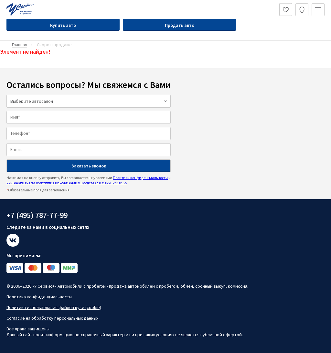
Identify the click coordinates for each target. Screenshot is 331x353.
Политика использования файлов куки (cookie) (53, 307)
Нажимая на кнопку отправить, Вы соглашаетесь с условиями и (88, 180)
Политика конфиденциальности (39, 297)
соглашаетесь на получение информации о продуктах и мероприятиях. (66, 182)
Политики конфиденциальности (140, 177)
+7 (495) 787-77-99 (37, 215)
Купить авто (63, 25)
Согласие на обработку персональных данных (52, 318)
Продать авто (179, 25)
